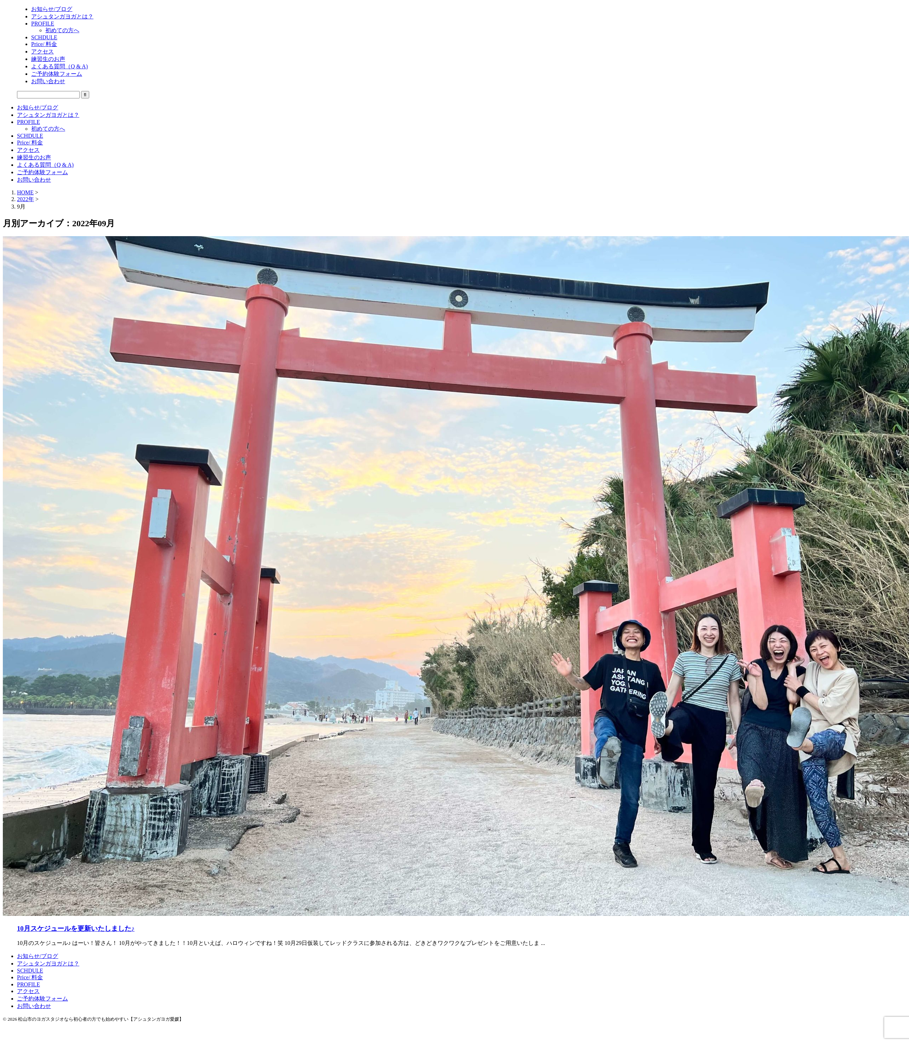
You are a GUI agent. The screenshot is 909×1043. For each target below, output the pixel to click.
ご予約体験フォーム (42, 172)
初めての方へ (48, 129)
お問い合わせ (34, 180)
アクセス (28, 150)
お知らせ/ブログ (37, 107)
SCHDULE (30, 136)
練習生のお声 (34, 157)
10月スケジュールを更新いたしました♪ (76, 928)
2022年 (25, 199)
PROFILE (28, 122)
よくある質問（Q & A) (45, 165)
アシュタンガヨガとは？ (48, 115)
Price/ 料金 (30, 142)
